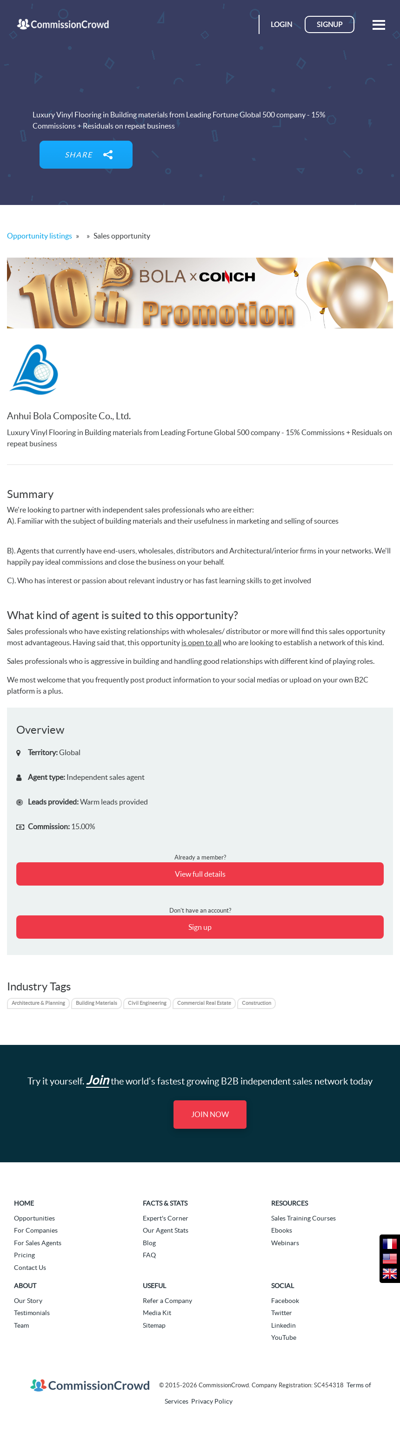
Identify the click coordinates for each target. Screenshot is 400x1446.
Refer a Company (167, 1300)
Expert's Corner (165, 1218)
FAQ (149, 1255)
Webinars (285, 1243)
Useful (154, 1285)
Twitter (281, 1312)
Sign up (200, 927)
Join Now (210, 1114)
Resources (289, 1203)
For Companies (36, 1230)
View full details (200, 874)
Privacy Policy (212, 1401)
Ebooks (281, 1230)
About (25, 1285)
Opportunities (34, 1218)
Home (24, 1203)
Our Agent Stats (165, 1230)
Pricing (24, 1255)
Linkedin (283, 1325)
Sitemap (154, 1325)
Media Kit (157, 1312)
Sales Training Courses (303, 1218)
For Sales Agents (37, 1243)
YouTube (283, 1337)
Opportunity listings (39, 236)
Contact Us (30, 1267)
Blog (149, 1243)
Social (282, 1285)
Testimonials (32, 1312)
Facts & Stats (165, 1203)
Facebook (285, 1300)
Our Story (28, 1300)
